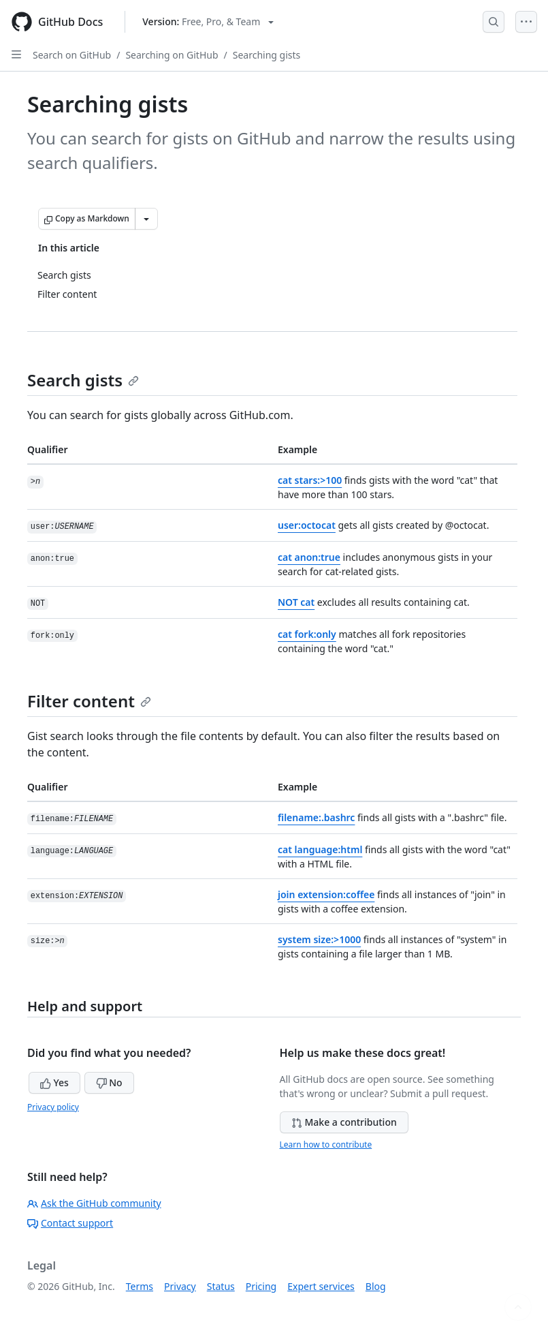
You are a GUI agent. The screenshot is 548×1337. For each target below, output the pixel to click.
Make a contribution (344, 1122)
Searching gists (267, 54)
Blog (376, 1286)
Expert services (321, 1286)
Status (221, 1286)
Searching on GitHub (171, 54)
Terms (139, 1286)
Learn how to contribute (326, 1144)
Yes (54, 1082)
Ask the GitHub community (94, 1203)
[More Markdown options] (146, 219)
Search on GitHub (72, 54)
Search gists (83, 380)
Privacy (180, 1286)
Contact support (70, 1222)
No (109, 1082)
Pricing (261, 1286)
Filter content (89, 701)
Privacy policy (53, 1107)
